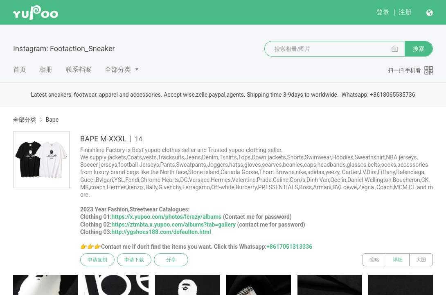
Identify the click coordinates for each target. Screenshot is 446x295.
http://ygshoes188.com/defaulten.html (161, 232)
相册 (45, 69)
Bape (52, 119)
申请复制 (97, 260)
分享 (171, 260)
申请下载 (134, 260)
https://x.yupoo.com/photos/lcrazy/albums (166, 216)
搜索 (418, 48)
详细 (398, 260)
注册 (405, 12)
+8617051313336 (289, 246)
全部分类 (118, 69)
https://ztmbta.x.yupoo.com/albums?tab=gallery (173, 224)
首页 (19, 69)
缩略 (374, 260)
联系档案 (78, 69)
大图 (421, 260)
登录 (382, 12)
